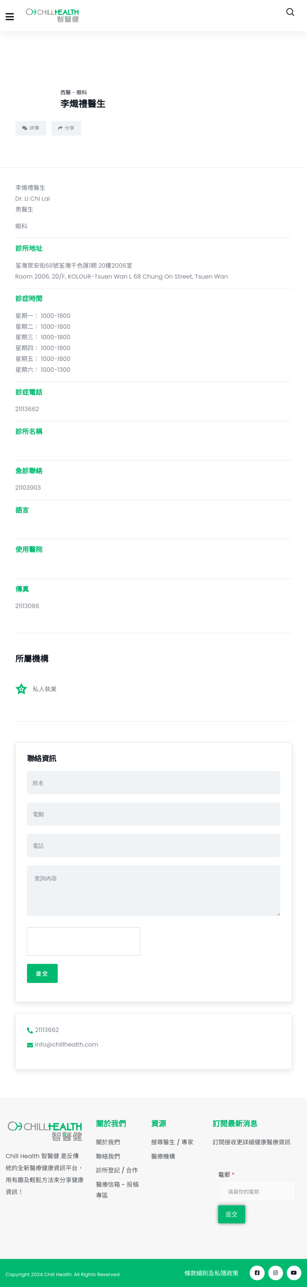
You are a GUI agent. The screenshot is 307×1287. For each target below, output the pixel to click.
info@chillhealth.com (62, 1045)
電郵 (226, 1175)
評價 (30, 128)
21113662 (43, 1030)
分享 (66, 128)
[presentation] (84, 941)
